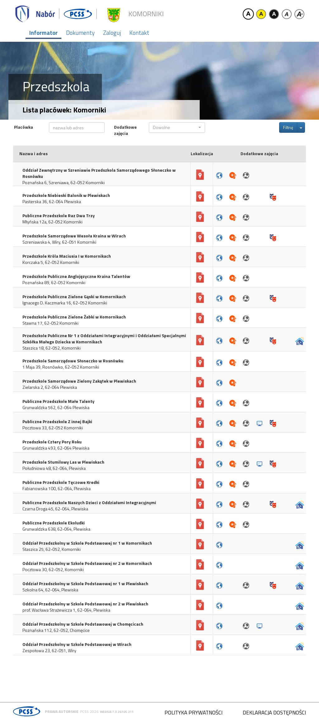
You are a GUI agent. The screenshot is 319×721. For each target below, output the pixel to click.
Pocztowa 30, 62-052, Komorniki (53, 569)
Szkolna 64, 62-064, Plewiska (50, 590)
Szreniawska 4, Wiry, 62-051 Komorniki (59, 242)
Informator (43, 32)
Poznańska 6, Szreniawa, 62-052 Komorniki (63, 182)
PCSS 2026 (89, 711)
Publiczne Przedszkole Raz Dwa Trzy (58, 215)
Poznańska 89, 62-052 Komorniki (53, 282)
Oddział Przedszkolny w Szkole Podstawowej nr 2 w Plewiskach (85, 604)
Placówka (23, 127)
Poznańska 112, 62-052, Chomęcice (56, 630)
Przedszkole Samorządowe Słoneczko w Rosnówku (72, 361)
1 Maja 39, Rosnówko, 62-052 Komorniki (60, 367)
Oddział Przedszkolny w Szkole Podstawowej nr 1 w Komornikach (87, 543)
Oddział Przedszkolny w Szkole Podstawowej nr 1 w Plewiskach (85, 583)
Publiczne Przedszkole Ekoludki (53, 523)
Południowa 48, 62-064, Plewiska (54, 468)
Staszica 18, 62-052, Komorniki (51, 348)
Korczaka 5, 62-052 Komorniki (50, 262)
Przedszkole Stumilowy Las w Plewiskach (63, 462)
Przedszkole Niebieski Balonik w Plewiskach (66, 195)
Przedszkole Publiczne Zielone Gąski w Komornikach (74, 297)
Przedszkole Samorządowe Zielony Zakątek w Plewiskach (79, 381)
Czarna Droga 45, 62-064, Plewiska (55, 509)
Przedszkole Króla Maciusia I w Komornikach (66, 256)
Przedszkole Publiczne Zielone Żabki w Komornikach (74, 317)
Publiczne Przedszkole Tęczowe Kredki (60, 482)
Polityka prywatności (193, 712)
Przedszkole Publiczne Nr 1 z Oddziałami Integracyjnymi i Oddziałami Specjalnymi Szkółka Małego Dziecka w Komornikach (104, 338)
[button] (177, 127)
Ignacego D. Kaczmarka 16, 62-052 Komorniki (64, 303)
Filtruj (288, 127)
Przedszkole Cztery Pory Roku (52, 442)
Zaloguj (112, 32)
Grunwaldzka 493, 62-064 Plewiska (55, 448)
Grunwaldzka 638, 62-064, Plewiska (56, 529)
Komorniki (146, 14)
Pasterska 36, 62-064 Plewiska (51, 201)
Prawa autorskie (62, 711)
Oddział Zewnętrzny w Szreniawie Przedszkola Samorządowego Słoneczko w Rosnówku (99, 173)
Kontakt (139, 32)
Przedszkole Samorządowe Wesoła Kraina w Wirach (74, 236)
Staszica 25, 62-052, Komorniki (51, 549)
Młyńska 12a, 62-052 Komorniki (52, 222)
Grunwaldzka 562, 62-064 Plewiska (55, 407)
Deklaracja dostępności (274, 712)
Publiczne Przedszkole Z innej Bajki (57, 421)
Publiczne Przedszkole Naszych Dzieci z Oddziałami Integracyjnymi (89, 502)
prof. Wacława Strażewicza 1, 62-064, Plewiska (66, 610)
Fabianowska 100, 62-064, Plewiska (56, 488)
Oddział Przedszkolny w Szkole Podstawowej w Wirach (76, 644)
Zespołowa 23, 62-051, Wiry (49, 650)
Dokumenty (80, 32)
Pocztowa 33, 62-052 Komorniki (52, 428)
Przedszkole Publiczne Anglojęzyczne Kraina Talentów (76, 276)
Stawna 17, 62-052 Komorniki (50, 323)
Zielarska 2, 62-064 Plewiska (49, 387)
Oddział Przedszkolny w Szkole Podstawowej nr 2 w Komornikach (87, 563)
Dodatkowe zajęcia (125, 130)
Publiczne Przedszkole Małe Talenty (58, 401)
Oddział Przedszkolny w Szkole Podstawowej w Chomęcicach (82, 624)
